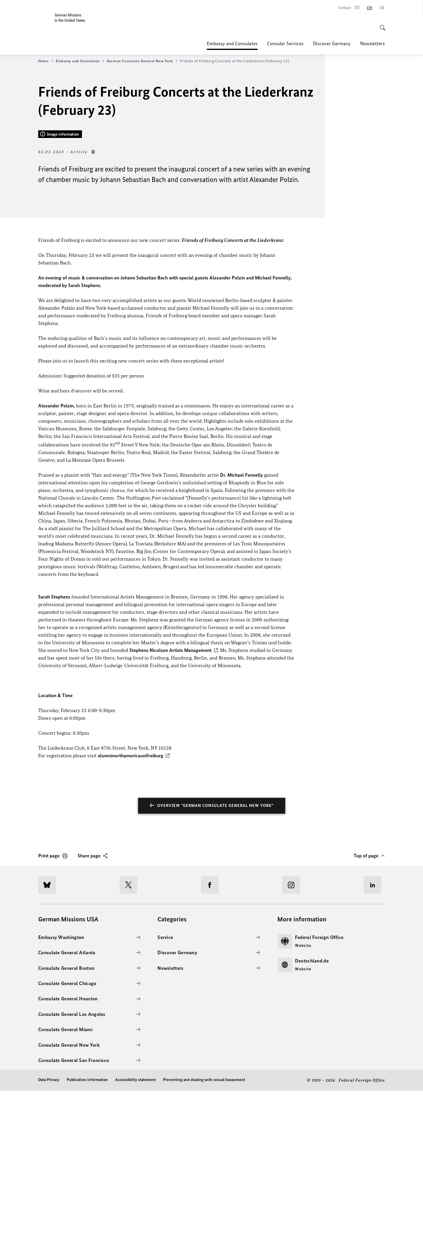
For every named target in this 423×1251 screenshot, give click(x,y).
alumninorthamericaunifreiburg (130, 916)
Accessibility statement (135, 1239)
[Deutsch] (382, 8)
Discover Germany (332, 43)
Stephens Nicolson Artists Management (170, 810)
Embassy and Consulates (232, 43)
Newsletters (372, 43)
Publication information (87, 1239)
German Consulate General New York (142, 61)
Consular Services (285, 43)
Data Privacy (48, 1239)
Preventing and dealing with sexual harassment (204, 1239)
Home (45, 61)
